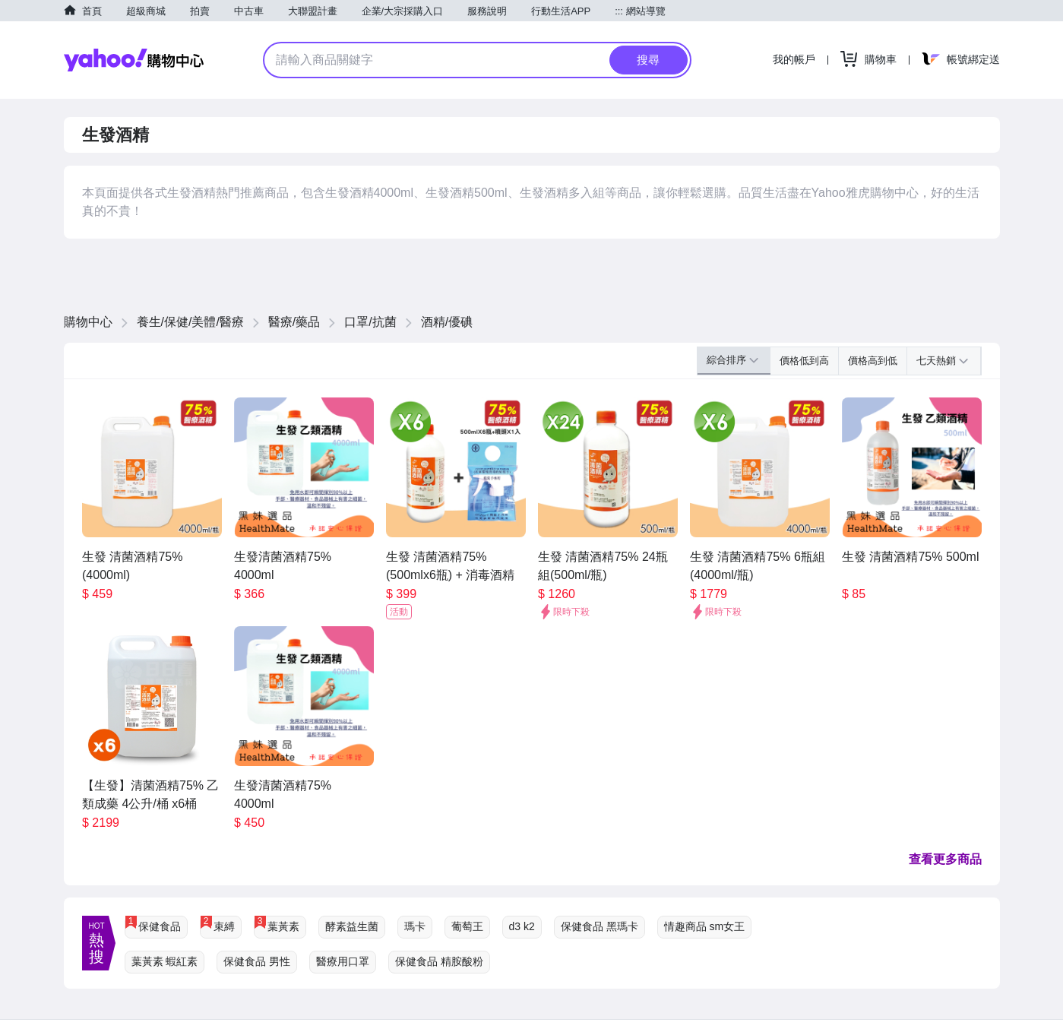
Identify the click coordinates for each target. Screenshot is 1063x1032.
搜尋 (648, 59)
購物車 (881, 59)
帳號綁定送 (973, 59)
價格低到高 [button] (804, 360)
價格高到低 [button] (872, 360)
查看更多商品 (945, 859)
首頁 (92, 11)
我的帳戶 (794, 59)
